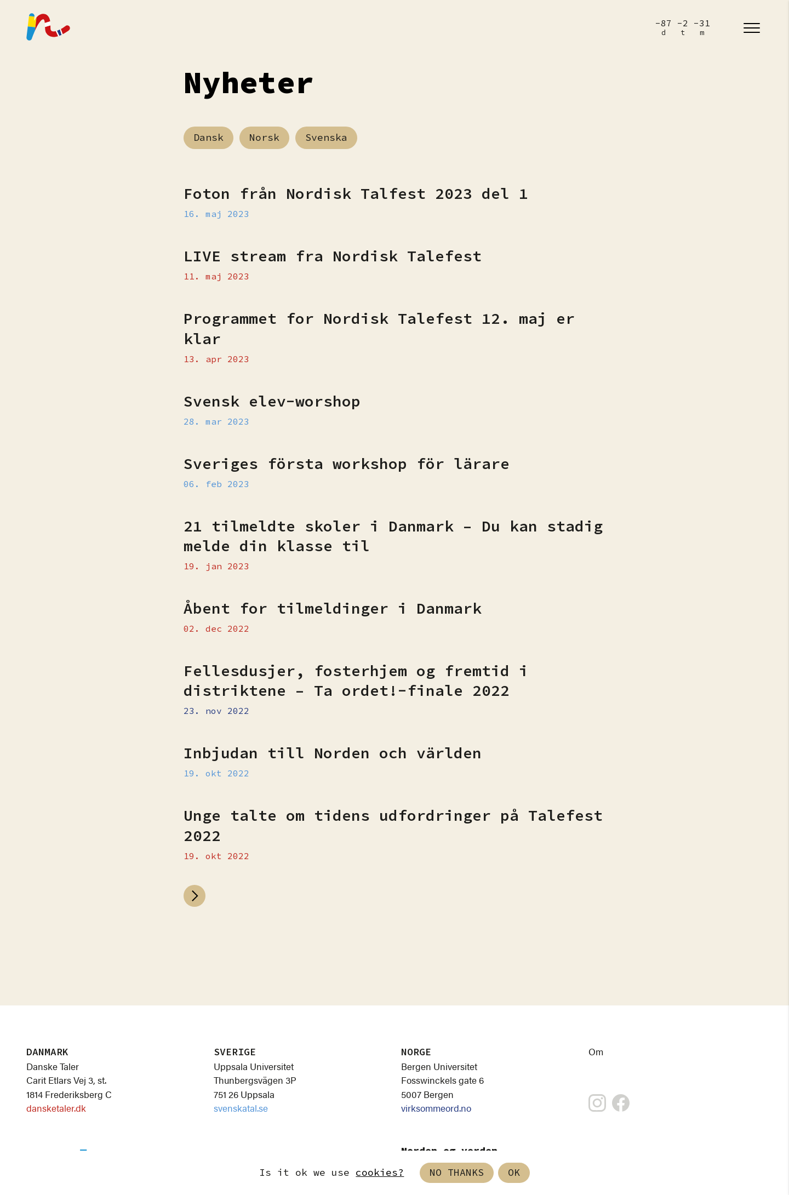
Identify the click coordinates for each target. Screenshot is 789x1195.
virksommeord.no (436, 1107)
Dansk (208, 137)
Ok (514, 1172)
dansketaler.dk (56, 1107)
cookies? (380, 1172)
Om (595, 1051)
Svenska (326, 137)
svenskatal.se (241, 1107)
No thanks (457, 1172)
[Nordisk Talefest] (48, 28)
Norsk (264, 137)
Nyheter (249, 84)
